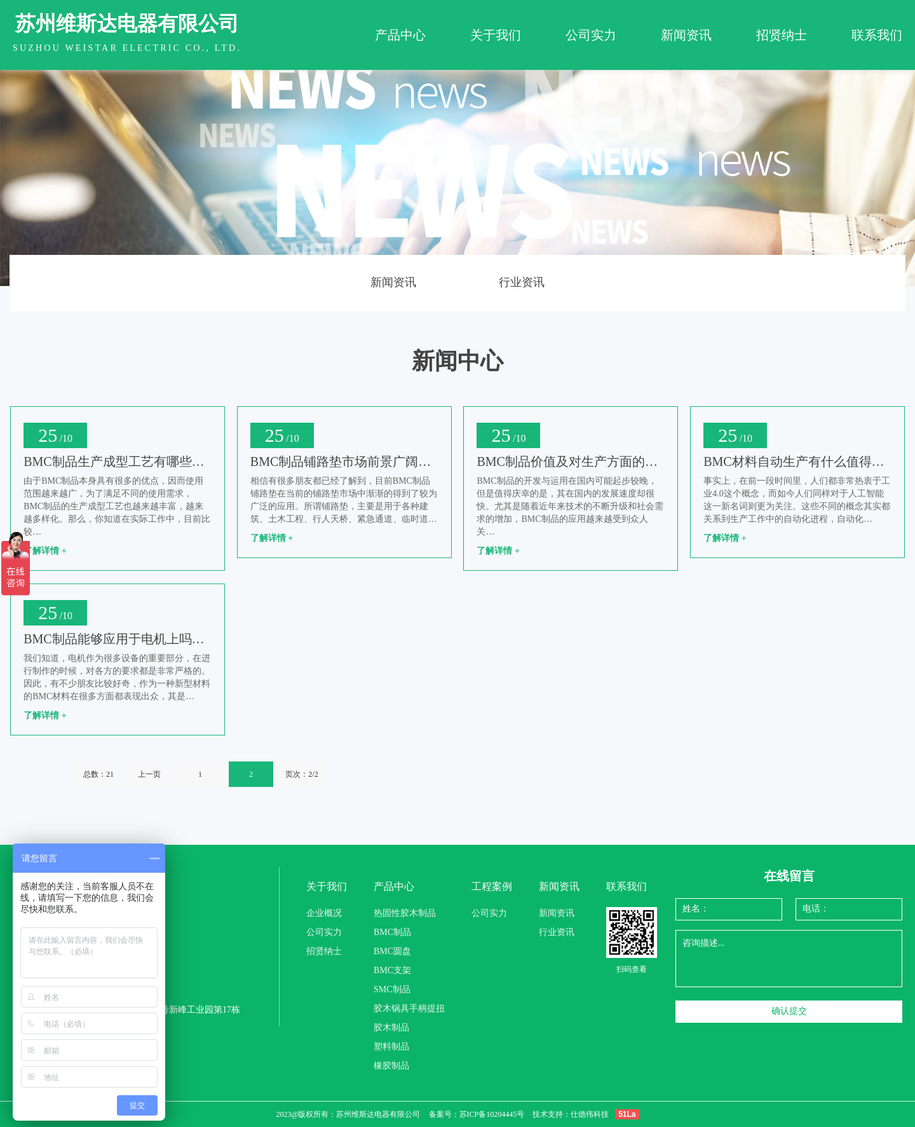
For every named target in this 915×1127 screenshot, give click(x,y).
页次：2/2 (301, 774)
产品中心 (400, 35)
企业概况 (324, 913)
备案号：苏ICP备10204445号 (477, 1114)
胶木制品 (391, 1027)
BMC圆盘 (392, 951)
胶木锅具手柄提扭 (409, 1008)
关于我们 (495, 35)
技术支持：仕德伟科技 (570, 1114)
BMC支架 (392, 970)
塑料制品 (391, 1046)
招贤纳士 (781, 35)
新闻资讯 (686, 35)
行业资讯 (522, 282)
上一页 (149, 774)
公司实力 (591, 35)
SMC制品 (392, 989)
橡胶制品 (391, 1065)
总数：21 (98, 774)
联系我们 (876, 35)
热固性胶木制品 (405, 913)
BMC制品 (392, 932)
